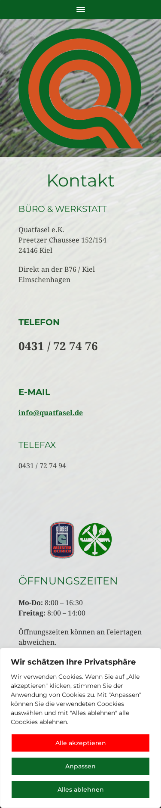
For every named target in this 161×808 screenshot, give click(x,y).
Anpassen (80, 766)
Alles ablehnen (81, 789)
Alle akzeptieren (80, 743)
